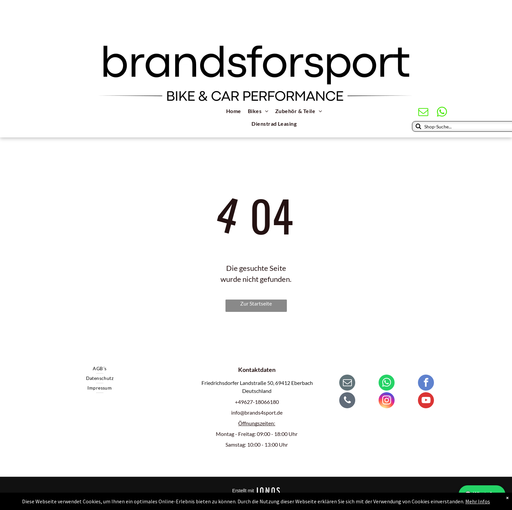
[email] (423, 112)
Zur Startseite (256, 303)
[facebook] (426, 383)
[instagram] (387, 401)
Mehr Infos (477, 501)
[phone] (347, 401)
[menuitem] (233, 112)
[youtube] (426, 401)
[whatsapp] (442, 112)
